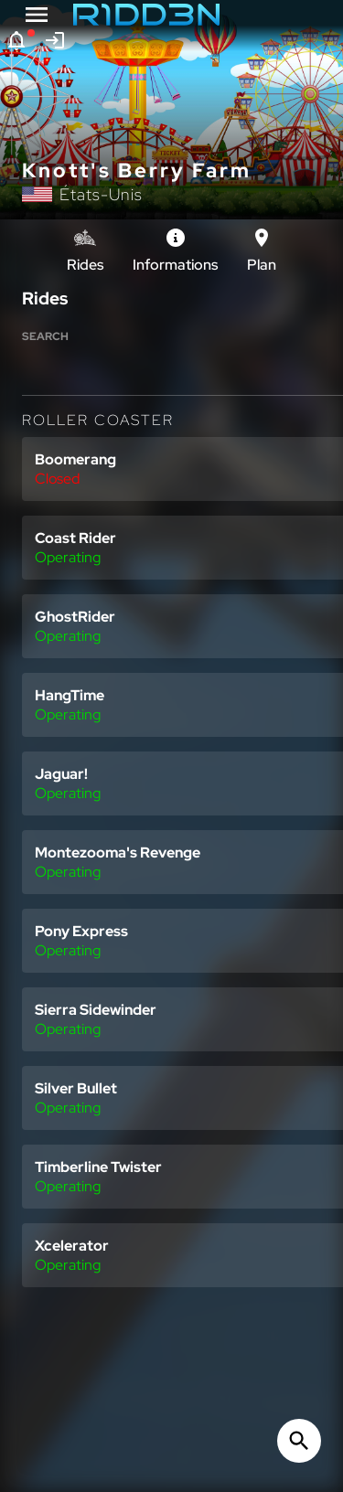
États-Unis (101, 194)
